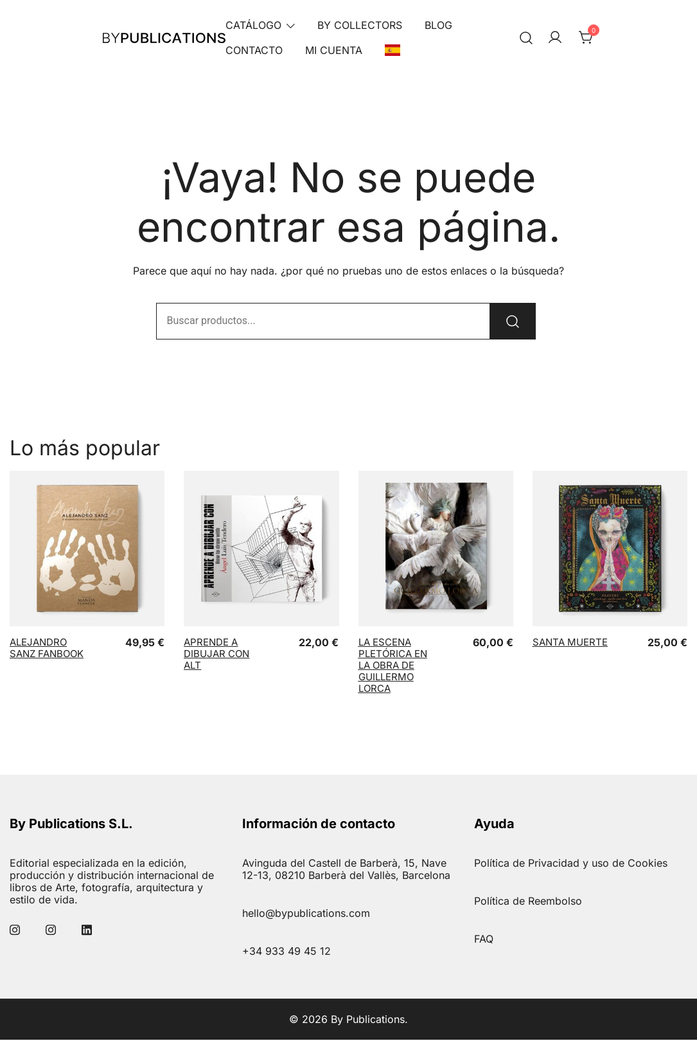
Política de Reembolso (528, 902)
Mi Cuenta (333, 50)
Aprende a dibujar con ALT (216, 655)
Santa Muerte (570, 643)
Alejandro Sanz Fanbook (47, 649)
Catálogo (253, 25)
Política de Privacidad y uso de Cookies (570, 864)
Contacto (254, 50)
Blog (438, 25)
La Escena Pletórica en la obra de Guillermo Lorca (392, 666)
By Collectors (359, 25)
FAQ (483, 940)
